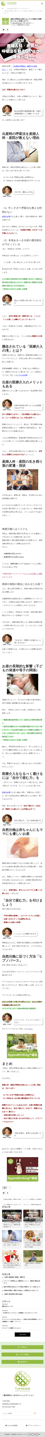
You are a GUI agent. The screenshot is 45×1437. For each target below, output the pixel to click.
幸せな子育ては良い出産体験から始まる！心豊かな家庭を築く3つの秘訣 (33, 1245)
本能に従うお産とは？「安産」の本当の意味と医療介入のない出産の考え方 (12, 1265)
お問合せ (22, 1347)
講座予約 (22, 1362)
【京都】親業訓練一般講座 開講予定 (14, 1277)
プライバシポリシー (34, 1425)
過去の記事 (22, 1334)
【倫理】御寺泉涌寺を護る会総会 (13, 1294)
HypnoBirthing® (17, 23)
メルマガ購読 (22, 1354)
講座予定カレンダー (7, 1306)
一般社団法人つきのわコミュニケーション (21, 1434)
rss (29, 1434)
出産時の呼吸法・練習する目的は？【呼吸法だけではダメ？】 (12, 1200)
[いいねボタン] (4, 1187)
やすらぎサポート (28, 23)
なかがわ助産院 (12, 1425)
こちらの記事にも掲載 (33, 574)
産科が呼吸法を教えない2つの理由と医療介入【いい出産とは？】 (22, 1287)
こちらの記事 (22, 375)
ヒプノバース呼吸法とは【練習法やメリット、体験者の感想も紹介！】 (32, 1200)
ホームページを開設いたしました (11, 1328)
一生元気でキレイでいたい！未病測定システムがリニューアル (19, 1313)
